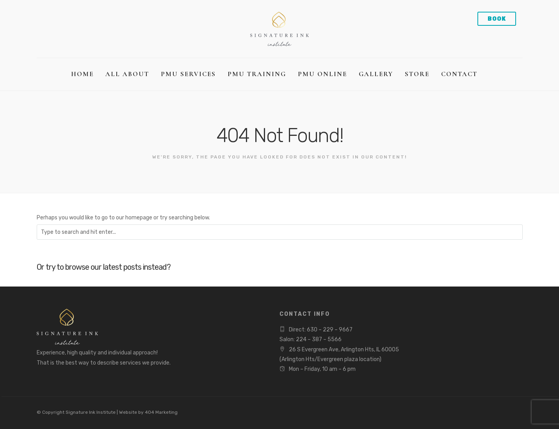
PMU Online (322, 74)
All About (127, 74)
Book (497, 19)
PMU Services (188, 74)
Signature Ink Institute (91, 412)
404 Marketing (161, 412)
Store (417, 74)
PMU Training (257, 74)
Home (82, 74)
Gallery (376, 74)
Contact (459, 74)
